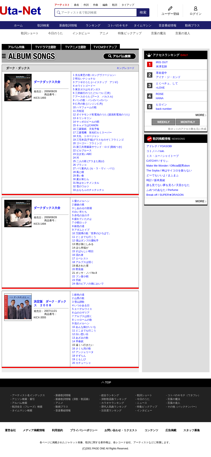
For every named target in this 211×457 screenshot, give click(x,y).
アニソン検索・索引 (23, 399)
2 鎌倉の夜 (78, 204)
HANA (160, 98)
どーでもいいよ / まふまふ (162, 175)
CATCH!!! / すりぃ (157, 160)
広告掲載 (170, 430)
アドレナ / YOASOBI (159, 146)
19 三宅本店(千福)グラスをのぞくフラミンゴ (98, 139)
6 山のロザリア (80, 312)
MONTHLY (188, 122)
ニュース (142, 402)
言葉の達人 (182, 33)
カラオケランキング (112, 402)
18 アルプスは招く (82, 262)
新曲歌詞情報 (68, 25)
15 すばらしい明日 (82, 251)
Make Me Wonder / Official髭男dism (168, 165)
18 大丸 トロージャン (86, 136)
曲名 (76, 4)
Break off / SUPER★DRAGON (165, 194)
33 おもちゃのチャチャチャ (88, 190)
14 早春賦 (77, 341)
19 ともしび (79, 359)
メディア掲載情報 (34, 430)
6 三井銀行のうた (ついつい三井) (91, 93)
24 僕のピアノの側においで (88, 283)
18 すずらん (79, 355)
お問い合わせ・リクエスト (120, 430)
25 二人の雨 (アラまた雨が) (88, 161)
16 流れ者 (77, 254)
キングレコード (125, 68)
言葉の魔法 (158, 33)
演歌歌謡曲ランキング (114, 399)
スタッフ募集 (191, 430)
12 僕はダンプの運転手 (85, 240)
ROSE (160, 94)
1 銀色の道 (78, 294)
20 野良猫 (77, 269)
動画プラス (192, 25)
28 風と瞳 (78, 172)
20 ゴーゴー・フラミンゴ (87, 143)
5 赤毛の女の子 (80, 215)
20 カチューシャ (81, 362)
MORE (200, 115)
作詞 (86, 4)
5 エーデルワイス (82, 309)
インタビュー (81, 33)
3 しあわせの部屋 (82, 208)
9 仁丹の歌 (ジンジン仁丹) (88, 103)
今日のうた (55, 33)
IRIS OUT (162, 62)
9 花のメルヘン (80, 323)
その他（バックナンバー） (183, 406)
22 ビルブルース (82, 150)
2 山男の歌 (78, 298)
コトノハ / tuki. (155, 151)
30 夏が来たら (81, 179)
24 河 (76, 157)
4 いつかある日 (80, 305)
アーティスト (62, 4)
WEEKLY (163, 122)
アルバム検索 (19, 402)
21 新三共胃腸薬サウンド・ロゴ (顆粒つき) (97, 146)
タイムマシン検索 (22, 410)
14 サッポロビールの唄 (86, 121)
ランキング (93, 25)
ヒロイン (161, 104)
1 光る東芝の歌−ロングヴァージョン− (94, 75)
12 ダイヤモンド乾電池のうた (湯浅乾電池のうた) (101, 114)
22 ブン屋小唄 (80, 276)
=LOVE (160, 87)
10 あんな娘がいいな (84, 327)
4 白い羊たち (79, 211)
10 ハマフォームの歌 (85, 107)
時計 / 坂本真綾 (155, 180)
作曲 (95, 4)
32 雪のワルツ (81, 186)
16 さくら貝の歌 (81, 348)
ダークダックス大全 (47, 81)
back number (164, 108)
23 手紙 (76, 280)
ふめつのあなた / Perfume (162, 190)
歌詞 (114, 4)
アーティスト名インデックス (28, 395)
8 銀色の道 (78, 226)
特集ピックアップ (130, 33)
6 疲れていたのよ (82, 219)
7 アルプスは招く (82, 316)
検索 (143, 12)
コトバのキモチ (117, 25)
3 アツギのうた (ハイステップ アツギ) (95, 82)
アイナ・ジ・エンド (168, 77)
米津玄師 (161, 66)
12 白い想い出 (80, 334)
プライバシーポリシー (83, 430)
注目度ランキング (111, 410)
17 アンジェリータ (82, 352)
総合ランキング (110, 395)
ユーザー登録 (170, 13)
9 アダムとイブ (80, 229)
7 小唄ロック (79, 222)
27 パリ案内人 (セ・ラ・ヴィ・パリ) (93, 168)
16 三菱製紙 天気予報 (86, 128)
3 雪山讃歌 (78, 301)
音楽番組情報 (167, 25)
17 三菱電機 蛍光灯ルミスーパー (92, 132)
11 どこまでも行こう (84, 236)
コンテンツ (151, 430)
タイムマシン (142, 25)
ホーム (18, 25)
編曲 (105, 4)
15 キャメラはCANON (85, 125)
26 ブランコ (80, 164)
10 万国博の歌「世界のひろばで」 (91, 233)
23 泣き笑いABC (82, 154)
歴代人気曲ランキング (114, 406)
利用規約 (57, 430)
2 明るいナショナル (84, 78)
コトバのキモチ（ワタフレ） (184, 395)
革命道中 (161, 72)
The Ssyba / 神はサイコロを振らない (169, 170)
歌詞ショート (30, 33)
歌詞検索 (43, 25)
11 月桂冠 (78, 110)
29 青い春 (78, 175)
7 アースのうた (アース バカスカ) (93, 96)
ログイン (196, 13)
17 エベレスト (80, 258)
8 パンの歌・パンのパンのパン (90, 100)
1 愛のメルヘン (80, 201)
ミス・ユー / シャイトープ (162, 155)
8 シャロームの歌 (82, 319)
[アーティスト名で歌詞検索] (95, 12)
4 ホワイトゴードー (84, 85)
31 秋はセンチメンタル (86, 182)
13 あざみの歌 (80, 337)
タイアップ (128, 4)
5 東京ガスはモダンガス (86, 89)
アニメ (104, 33)
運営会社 (10, 430)
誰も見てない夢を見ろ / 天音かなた (168, 185)
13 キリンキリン (82, 118)
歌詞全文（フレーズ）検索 (27, 406)
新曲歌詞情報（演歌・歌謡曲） (73, 399)
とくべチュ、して (167, 83)
